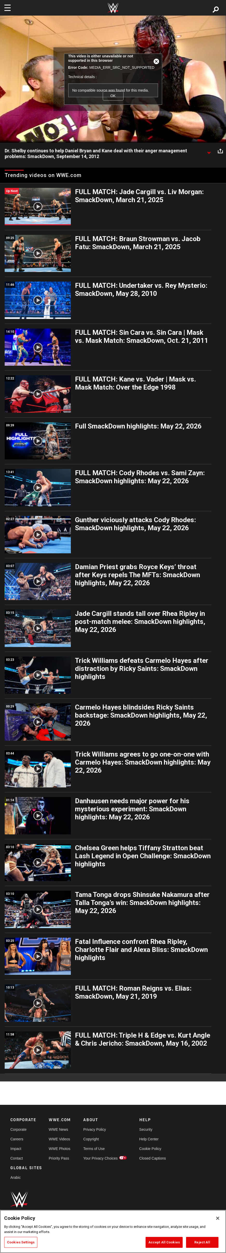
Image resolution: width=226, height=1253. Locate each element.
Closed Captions (152, 1158)
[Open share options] (220, 151)
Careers (16, 1139)
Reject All (202, 1242)
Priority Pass (59, 1158)
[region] (113, 1231)
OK (112, 96)
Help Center (149, 1139)
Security (146, 1129)
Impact (15, 1149)
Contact (16, 1158)
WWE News (58, 1129)
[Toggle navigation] (8, 8)
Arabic (15, 1177)
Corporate (18, 1129)
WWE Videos (59, 1139)
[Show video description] (209, 151)
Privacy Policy (94, 1129)
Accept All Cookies (164, 1242)
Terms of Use (94, 1149)
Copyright (91, 1139)
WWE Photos (59, 1149)
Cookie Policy (150, 1149)
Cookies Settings (21, 1242)
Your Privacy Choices (100, 1158)
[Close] (217, 1218)
